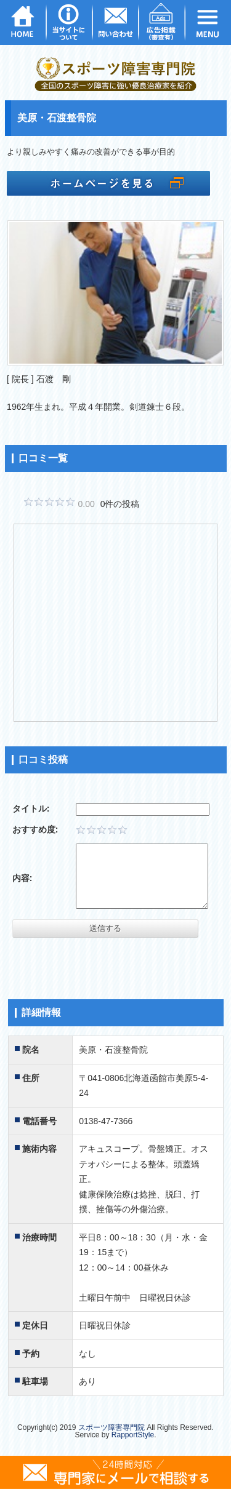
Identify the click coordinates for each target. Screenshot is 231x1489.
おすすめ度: (35, 829)
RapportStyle (132, 1435)
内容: (22, 878)
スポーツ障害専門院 (111, 1427)
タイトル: (31, 808)
